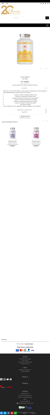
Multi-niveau (25, 360)
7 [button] (3, 232)
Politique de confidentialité (25, 362)
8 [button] (20, 232)
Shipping (25, 383)
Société (25, 357)
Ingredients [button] (24, 112)
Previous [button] (41, 69)
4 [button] (20, 179)
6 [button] (20, 205)
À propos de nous (25, 363)
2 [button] (20, 152)
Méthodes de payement (25, 370)
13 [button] (3, 312)
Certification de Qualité (25, 359)
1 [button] (3, 152)
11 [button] (3, 285)
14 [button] (20, 312)
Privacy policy (33, 413)
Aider (25, 368)
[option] (12, 137)
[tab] (25, 88)
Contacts (25, 391)
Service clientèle (25, 371)
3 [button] (3, 179)
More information (29, 344)
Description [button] (24, 88)
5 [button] (3, 205)
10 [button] (20, 259)
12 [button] (20, 285)
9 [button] (3, 259)
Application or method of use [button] (24, 110)
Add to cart (25, 117)
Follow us (25, 377)
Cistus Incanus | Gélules (12, 144)
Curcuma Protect (36, 144)
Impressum (25, 413)
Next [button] (46, 69)
